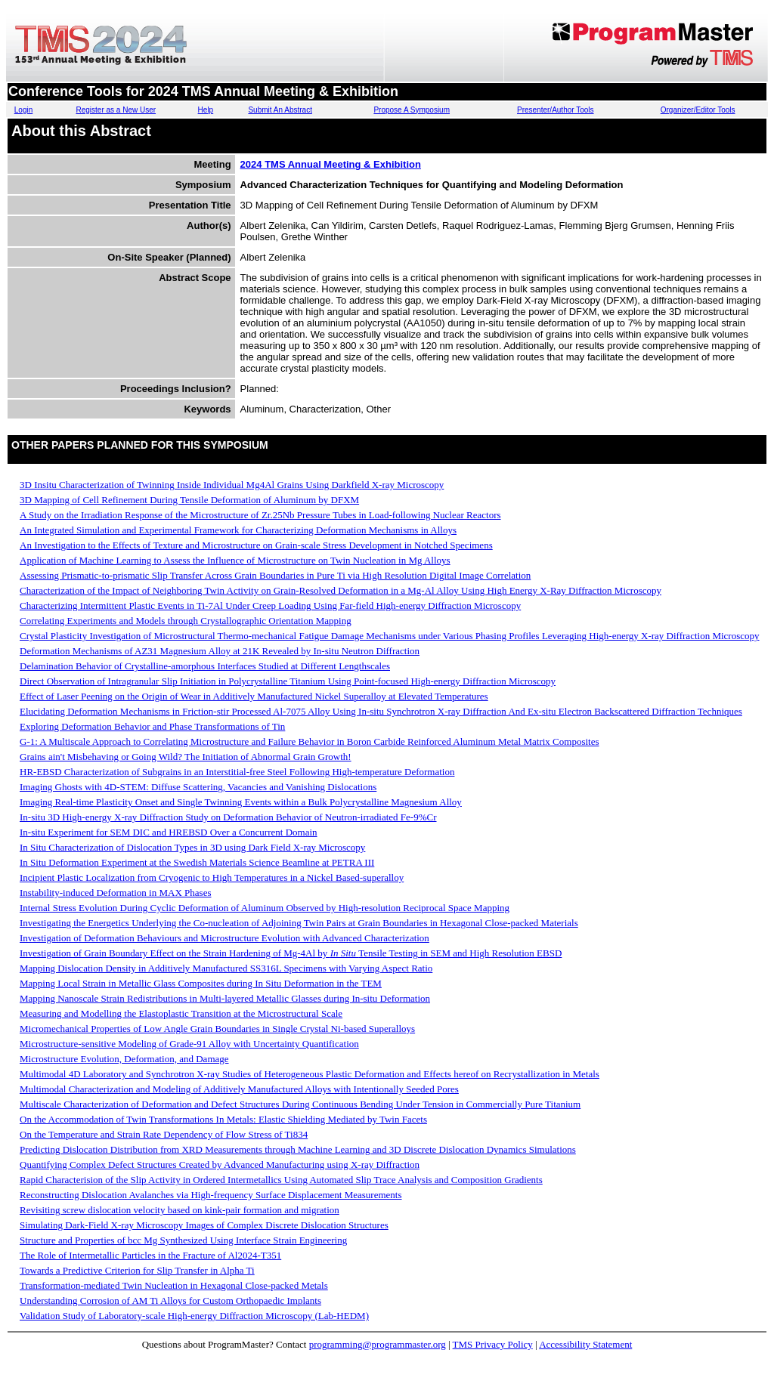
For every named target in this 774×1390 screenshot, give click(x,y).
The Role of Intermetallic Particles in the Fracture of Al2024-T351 (150, 1255)
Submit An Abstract (280, 110)
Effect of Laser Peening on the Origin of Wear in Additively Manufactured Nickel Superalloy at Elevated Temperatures (254, 696)
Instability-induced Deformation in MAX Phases (115, 892)
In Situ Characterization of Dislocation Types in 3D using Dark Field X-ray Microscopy (192, 847)
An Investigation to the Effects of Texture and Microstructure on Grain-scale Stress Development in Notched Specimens (256, 545)
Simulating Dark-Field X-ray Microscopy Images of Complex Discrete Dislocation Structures (204, 1225)
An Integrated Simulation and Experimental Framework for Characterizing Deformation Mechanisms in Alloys (238, 530)
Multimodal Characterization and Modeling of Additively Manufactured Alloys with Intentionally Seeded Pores (239, 1089)
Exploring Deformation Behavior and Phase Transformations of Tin (152, 726)
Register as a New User (116, 110)
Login (23, 110)
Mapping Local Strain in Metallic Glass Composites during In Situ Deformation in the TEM (201, 983)
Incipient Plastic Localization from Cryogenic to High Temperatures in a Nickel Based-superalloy (212, 877)
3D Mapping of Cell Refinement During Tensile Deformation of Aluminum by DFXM (189, 499)
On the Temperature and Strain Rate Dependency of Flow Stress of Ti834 (164, 1134)
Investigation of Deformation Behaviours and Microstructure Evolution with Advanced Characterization (224, 938)
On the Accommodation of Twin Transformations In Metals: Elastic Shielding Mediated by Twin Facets (223, 1119)
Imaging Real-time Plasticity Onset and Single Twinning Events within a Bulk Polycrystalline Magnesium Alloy (241, 802)
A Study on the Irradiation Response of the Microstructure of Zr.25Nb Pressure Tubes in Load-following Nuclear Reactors (260, 514)
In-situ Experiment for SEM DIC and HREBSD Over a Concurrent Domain (168, 832)
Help (206, 110)
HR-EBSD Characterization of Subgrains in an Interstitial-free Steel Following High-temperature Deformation (237, 771)
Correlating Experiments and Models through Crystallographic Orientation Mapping (185, 620)
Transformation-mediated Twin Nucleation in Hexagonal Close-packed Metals (174, 1285)
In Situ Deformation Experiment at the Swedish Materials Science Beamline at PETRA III (197, 862)
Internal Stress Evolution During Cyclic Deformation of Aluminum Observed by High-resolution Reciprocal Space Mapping (264, 907)
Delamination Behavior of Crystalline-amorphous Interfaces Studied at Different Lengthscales (205, 666)
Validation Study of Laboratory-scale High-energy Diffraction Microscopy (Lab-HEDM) (194, 1315)
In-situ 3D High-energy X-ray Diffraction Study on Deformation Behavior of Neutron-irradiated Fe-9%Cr (228, 817)
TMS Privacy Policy (493, 1344)
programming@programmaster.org (377, 1344)
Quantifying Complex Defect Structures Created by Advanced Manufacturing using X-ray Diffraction (220, 1164)
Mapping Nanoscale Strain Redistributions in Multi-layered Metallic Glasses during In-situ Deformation (225, 998)
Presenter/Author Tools (555, 110)
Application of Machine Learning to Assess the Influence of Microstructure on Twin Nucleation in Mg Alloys (235, 560)
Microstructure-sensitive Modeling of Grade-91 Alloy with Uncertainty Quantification (189, 1043)
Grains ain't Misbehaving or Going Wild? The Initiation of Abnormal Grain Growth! (185, 756)
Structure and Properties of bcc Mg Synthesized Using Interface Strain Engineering (183, 1240)
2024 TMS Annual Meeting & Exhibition (330, 164)
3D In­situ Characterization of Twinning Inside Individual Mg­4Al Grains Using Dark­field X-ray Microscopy (232, 484)
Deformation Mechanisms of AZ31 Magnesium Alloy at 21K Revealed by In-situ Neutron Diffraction (220, 650)
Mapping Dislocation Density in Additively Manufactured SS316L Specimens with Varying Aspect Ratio (226, 968)
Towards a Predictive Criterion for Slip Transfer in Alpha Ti (137, 1270)
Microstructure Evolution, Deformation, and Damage (124, 1058)
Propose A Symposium (411, 110)
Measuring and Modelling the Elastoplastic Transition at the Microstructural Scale (181, 1013)
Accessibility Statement (585, 1344)
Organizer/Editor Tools (698, 110)
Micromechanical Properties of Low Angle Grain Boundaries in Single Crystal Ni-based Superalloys (217, 1028)
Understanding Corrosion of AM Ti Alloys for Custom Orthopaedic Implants (170, 1300)
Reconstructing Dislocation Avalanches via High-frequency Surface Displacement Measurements (211, 1194)
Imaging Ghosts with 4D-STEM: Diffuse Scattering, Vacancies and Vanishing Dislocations (198, 786)
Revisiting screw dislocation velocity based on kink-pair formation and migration (179, 1209)
